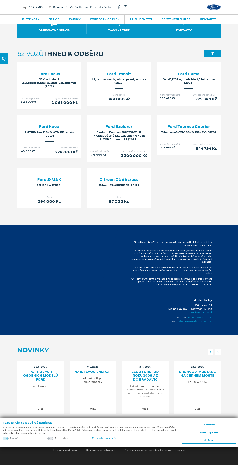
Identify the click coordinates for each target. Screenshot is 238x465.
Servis (54, 19)
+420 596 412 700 (200, 317)
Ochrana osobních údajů (100, 450)
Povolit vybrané (209, 432)
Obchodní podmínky (65, 450)
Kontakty (208, 19)
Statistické (62, 438)
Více (40, 409)
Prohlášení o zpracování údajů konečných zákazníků (154, 450)
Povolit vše (209, 424)
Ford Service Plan (105, 19)
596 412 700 (35, 7)
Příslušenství (140, 19)
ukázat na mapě (201, 312)
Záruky (75, 19)
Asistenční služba (176, 19)
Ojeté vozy (30, 19)
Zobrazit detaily (104, 438)
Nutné (14, 438)
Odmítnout (209, 440)
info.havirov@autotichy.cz (195, 321)
